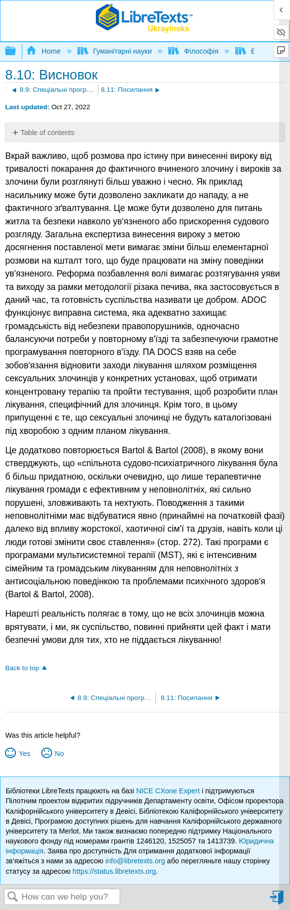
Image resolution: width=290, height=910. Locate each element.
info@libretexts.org (135, 861)
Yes (24, 754)
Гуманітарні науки (115, 51)
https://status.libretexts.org (114, 871)
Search (13, 897)
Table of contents (47, 133)
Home (44, 51)
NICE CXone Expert (169, 791)
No (59, 754)
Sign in (277, 901)
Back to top (22, 668)
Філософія (194, 51)
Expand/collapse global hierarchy (17, 51)
